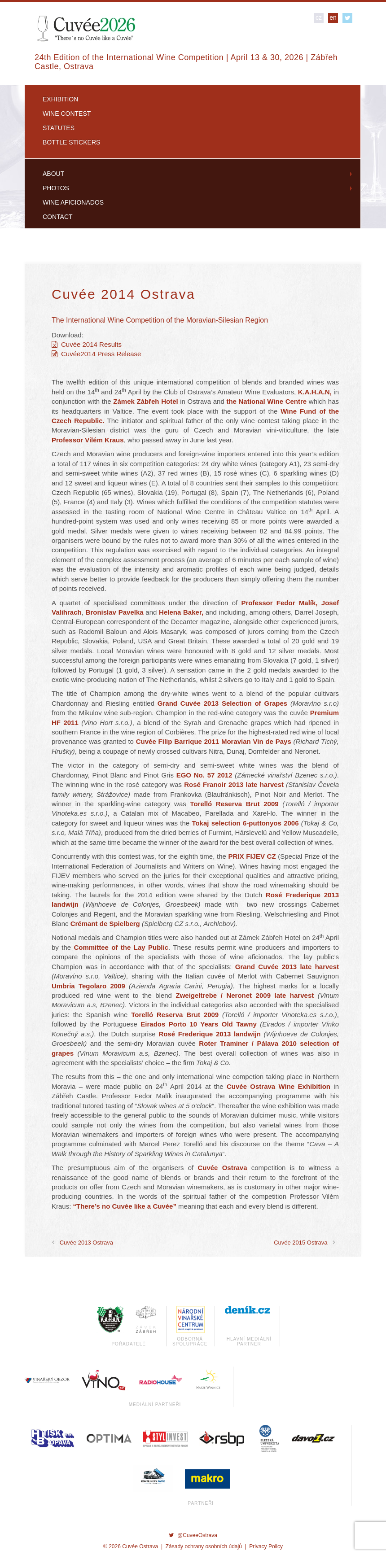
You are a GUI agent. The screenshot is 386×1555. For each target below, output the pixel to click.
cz (319, 17)
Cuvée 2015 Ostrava (300, 1242)
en (333, 17)
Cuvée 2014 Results (87, 344)
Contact (58, 216)
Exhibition (60, 99)
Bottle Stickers (71, 142)
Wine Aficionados (73, 202)
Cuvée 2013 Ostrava (86, 1242)
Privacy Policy (266, 1546)
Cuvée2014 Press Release (96, 354)
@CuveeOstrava (193, 1535)
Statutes (59, 127)
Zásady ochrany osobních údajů (204, 1546)
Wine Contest (67, 113)
